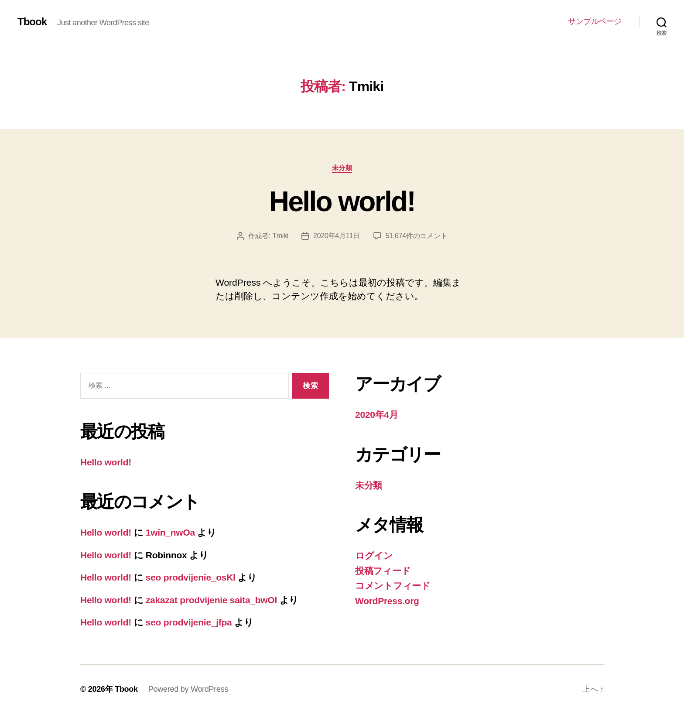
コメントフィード (393, 586)
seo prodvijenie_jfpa (189, 622)
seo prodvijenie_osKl (191, 577)
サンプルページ (595, 21)
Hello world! (342, 201)
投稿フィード (382, 571)
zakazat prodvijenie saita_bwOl (211, 600)
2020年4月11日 (336, 235)
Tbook (32, 22)
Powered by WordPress (188, 689)
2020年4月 (376, 415)
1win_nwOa (170, 532)
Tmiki (280, 235)
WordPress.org (387, 601)
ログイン (374, 555)
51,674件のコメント (417, 235)
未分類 (342, 167)
